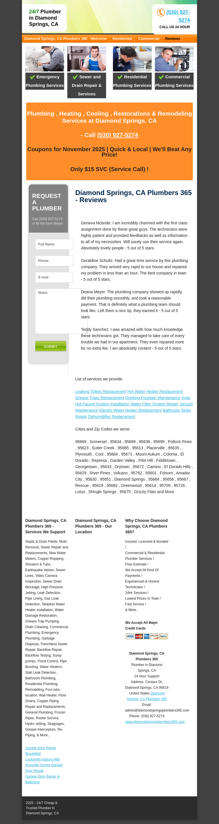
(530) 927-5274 (117, 135)
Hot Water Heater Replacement (155, 391)
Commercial (148, 38)
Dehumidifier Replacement (111, 416)
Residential (122, 38)
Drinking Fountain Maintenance (153, 397)
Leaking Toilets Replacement (100, 391)
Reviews (172, 38)
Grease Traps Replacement (99, 397)
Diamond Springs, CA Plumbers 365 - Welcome (65, 38)
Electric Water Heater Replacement (130, 410)
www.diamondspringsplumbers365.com (155, 722)
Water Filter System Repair (155, 404)
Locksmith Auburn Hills (42, 759)
